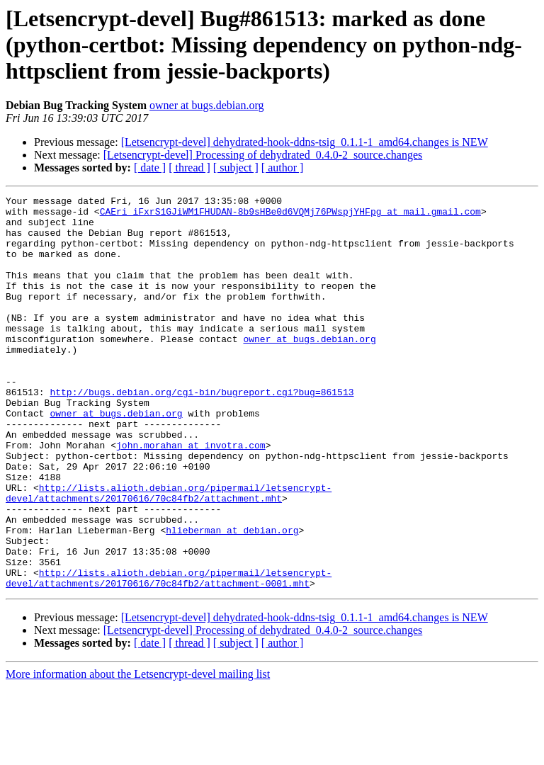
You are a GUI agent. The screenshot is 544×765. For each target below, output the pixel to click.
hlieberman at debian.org (232, 597)
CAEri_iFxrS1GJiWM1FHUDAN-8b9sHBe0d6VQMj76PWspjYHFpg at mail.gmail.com (290, 215)
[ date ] (150, 168)
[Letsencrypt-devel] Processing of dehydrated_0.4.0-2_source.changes (263, 155)
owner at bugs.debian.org (206, 105)
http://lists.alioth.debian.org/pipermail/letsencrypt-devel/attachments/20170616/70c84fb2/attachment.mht (169, 553)
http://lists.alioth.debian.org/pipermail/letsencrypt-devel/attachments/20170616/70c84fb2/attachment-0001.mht (169, 655)
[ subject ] (236, 168)
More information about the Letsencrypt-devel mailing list (138, 753)
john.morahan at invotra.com (191, 495)
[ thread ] (189, 168)
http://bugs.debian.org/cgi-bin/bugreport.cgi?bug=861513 (201, 432)
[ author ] (282, 168)
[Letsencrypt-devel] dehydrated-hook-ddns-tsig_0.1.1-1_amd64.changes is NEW (304, 142)
